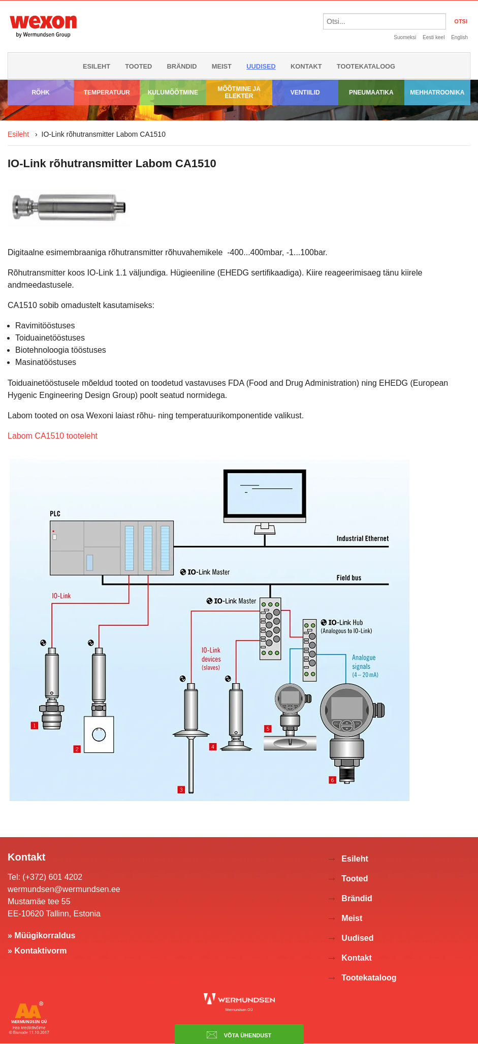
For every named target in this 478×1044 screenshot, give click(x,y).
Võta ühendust (239, 1034)
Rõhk (40, 92)
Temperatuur (107, 92)
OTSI (460, 21)
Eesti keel (433, 37)
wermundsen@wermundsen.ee (64, 889)
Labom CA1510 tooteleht (53, 436)
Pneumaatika (371, 92)
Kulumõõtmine (173, 92)
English (459, 37)
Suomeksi (405, 37)
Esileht (96, 66)
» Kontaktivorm (37, 950)
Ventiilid (305, 92)
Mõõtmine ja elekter (239, 92)
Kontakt (306, 66)
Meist (222, 66)
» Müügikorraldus (41, 935)
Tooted (138, 66)
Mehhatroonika (437, 92)
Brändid (182, 66)
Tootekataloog (366, 66)
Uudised (261, 66)
